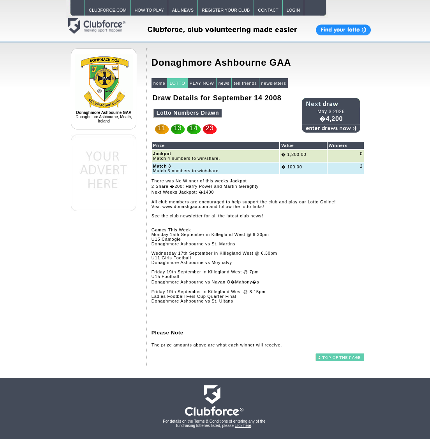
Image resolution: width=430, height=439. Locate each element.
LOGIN (293, 10)
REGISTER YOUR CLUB (226, 10)
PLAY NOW (202, 83)
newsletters (273, 83)
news (224, 83)
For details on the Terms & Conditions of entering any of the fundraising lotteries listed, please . (214, 423)
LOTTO (177, 83)
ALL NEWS (183, 10)
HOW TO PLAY (149, 10)
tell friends (245, 83)
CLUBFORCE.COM (108, 10)
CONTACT (268, 10)
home (159, 83)
